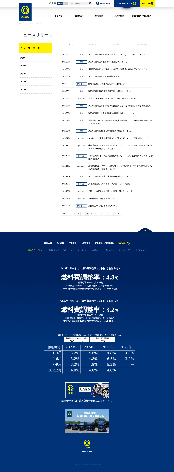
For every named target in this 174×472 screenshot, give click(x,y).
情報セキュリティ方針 (57, 250)
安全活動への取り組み (141, 15)
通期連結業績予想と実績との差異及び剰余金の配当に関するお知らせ (117, 69)
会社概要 (79, 15)
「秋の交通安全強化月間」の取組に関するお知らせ (110, 191)
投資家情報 (119, 15)
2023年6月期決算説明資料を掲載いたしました (107, 62)
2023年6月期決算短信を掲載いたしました (106, 76)
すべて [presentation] (70, 45)
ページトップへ (145, 230)
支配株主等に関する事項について (102, 199)
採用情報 (99, 15)
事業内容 (58, 15)
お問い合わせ (105, 3)
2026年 (23, 58)
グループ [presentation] (117, 45)
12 (106, 214)
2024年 (23, 74)
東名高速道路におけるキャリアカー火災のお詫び (109, 184)
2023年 (23, 82)
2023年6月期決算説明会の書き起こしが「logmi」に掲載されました (116, 55)
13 (111, 214)
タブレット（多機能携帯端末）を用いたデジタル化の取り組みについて (118, 138)
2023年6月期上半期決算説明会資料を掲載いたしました (111, 113)
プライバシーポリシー (79, 250)
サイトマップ (140, 250)
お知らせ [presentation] (93, 45)
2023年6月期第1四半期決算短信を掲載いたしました (110, 176)
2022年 (23, 90)
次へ (117, 214)
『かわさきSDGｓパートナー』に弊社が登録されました (112, 98)
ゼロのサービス (127, 6)
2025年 (23, 66)
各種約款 (95, 250)
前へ (65, 214)
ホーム (21, 24)
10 (96, 214)
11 (101, 214)
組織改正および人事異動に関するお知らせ (106, 84)
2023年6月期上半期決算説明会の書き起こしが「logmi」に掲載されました (119, 106)
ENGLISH (147, 6)
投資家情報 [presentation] (142, 45)
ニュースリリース (30, 48)
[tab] (70, 44)
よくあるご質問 (125, 250)
